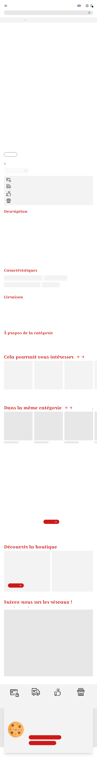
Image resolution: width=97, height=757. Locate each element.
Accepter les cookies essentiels (44, 737)
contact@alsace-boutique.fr (19, 589)
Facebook (9, 625)
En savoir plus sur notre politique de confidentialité (47, 748)
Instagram (23, 625)
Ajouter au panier (16, 171)
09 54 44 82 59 (15, 587)
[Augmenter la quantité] (14, 155)
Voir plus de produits (83, 434)
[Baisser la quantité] (6, 155)
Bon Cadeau (31, 753)
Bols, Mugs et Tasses (13, 20)
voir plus (15, 604)
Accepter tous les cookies (42, 743)
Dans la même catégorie (33, 432)
